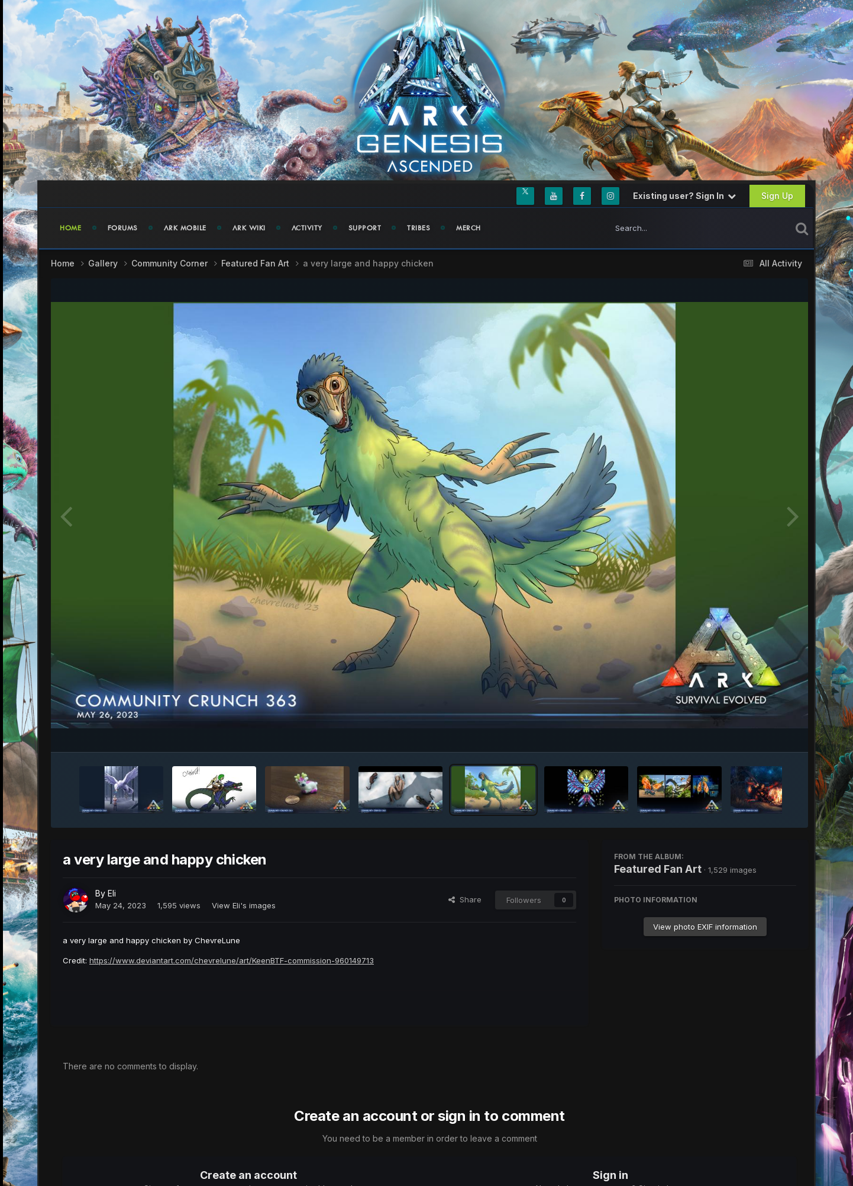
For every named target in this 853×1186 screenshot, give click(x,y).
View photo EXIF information (705, 926)
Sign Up (777, 196)
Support (365, 228)
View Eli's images (244, 905)
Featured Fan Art (658, 869)
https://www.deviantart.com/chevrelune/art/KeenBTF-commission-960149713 (231, 960)
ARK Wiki (249, 228)
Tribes (418, 228)
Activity (307, 228)
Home (71, 228)
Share (465, 899)
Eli (112, 893)
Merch (468, 228)
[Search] (666, 228)
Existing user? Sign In (684, 196)
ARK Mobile (185, 228)
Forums (123, 228)
